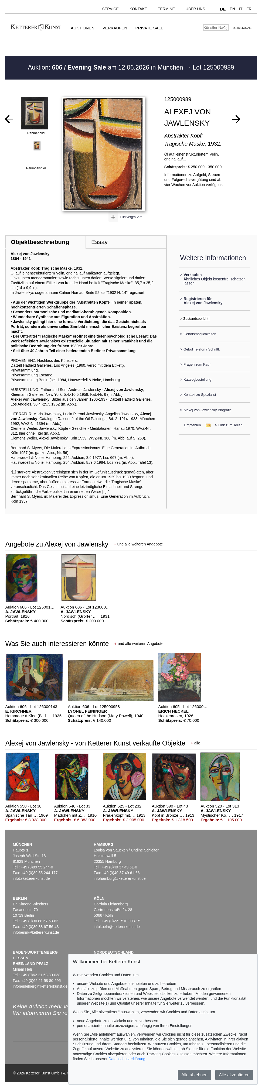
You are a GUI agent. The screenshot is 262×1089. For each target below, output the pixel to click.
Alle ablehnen (194, 1075)
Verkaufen (115, 28)
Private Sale (149, 28)
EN (232, 9)
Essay (99, 242)
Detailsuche (242, 27)
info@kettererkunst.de (31, 878)
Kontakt (138, 9)
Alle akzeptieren (234, 1075)
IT (240, 9)
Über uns (195, 9)
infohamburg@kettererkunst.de (119, 878)
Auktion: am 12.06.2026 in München (106, 67)
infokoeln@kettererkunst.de (117, 927)
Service (110, 9)
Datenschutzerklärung (126, 1059)
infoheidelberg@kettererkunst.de (40, 986)
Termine (166, 9)
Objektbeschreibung (40, 242)
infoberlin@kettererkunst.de (36, 932)
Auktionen (82, 28)
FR (248, 9)
